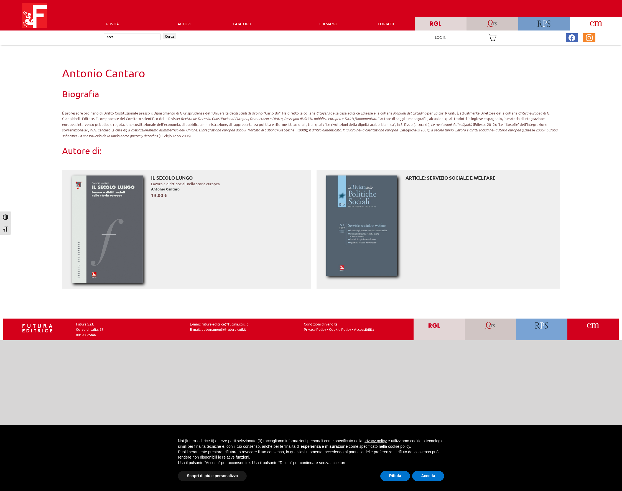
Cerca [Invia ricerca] (169, 36)
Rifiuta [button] (395, 476)
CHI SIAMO (328, 23)
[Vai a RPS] (542, 329)
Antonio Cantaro (165, 189)
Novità (112, 23)
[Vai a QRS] (490, 329)
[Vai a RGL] (439, 329)
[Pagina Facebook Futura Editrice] (572, 37)
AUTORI (184, 23)
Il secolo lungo (172, 178)
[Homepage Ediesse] (37, 327)
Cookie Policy (340, 329)
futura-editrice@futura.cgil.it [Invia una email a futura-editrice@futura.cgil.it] (225, 324)
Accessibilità (364, 329)
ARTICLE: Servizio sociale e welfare (450, 178)
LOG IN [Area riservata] (440, 37)
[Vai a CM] (593, 329)
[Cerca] (132, 37)
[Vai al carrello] (492, 36)
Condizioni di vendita (321, 324)
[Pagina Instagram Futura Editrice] (589, 37)
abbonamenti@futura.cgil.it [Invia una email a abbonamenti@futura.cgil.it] (224, 329)
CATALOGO (242, 23)
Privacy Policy (315, 329)
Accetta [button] (428, 476)
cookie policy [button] (399, 446)
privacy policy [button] (375, 441)
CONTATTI (386, 23)
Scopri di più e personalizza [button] (212, 476)
